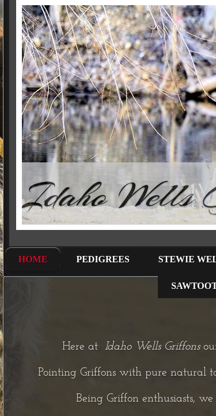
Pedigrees (102, 259)
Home (33, 259)
